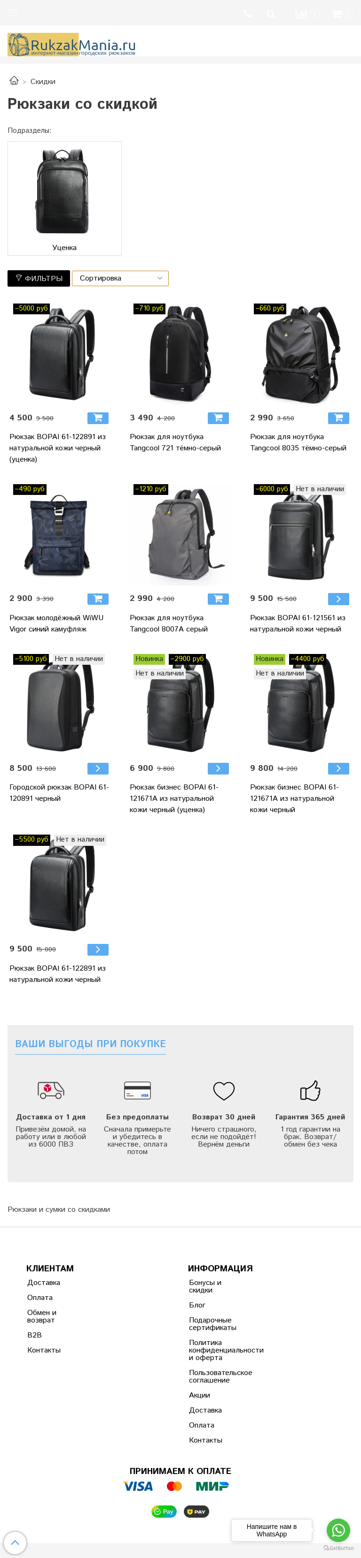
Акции (199, 1395)
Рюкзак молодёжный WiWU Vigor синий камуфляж (56, 624)
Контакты (44, 1350)
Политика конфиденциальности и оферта (212, 1350)
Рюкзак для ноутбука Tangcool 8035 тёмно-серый (298, 443)
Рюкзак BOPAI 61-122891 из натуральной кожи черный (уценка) (57, 448)
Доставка (43, 1282)
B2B (34, 1335)
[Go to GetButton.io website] (338, 1548)
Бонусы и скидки (205, 1286)
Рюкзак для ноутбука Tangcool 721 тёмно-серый (175, 443)
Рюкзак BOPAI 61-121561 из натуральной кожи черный (297, 624)
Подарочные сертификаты (212, 1324)
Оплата (40, 1297)
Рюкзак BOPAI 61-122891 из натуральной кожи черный (57, 974)
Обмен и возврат (41, 1316)
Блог (197, 1305)
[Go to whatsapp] (338, 1530)
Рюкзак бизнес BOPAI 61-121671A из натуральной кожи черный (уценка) (174, 798)
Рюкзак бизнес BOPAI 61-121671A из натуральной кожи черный (294, 798)
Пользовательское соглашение (212, 1377)
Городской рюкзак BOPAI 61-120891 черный (59, 793)
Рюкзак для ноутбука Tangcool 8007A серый (169, 624)
